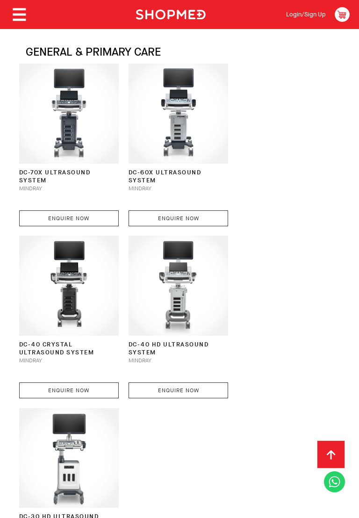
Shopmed (261, 507)
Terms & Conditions (102, 438)
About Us (34, 424)
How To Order (85, 424)
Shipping (176, 424)
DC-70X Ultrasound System (54, 173)
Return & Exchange (235, 424)
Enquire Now (67, 215)
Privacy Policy (172, 438)
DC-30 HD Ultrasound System (165, 342)
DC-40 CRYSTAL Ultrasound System (269, 173)
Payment (135, 424)
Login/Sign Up (305, 14)
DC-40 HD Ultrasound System (59, 342)
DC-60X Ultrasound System (161, 173)
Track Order (302, 424)
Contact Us (37, 438)
